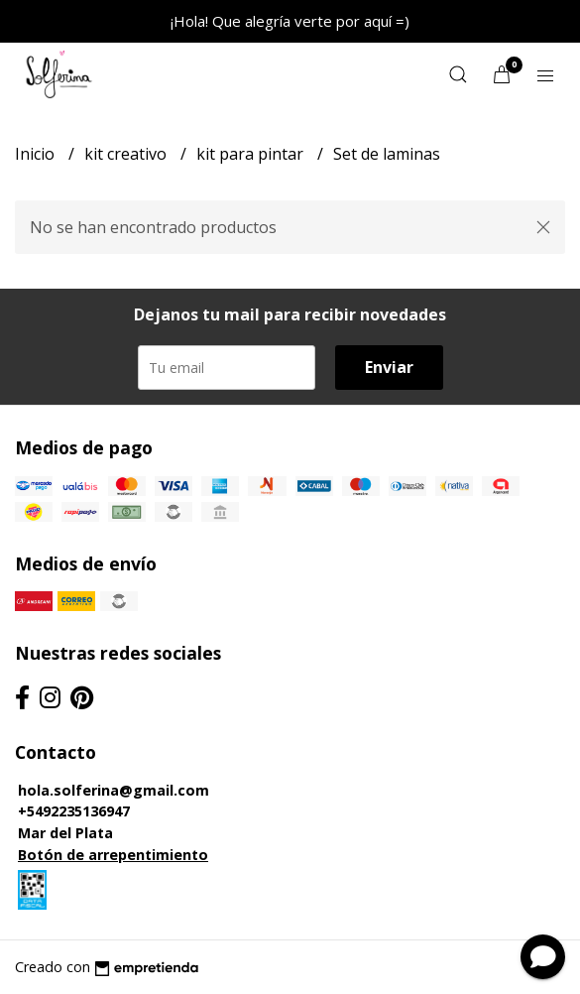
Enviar (389, 367)
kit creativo (127, 154)
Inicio (36, 154)
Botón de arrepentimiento (113, 854)
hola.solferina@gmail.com (113, 790)
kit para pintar (251, 154)
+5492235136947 (74, 811)
